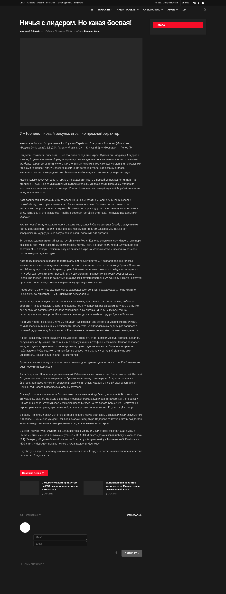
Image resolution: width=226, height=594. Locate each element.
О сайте (40, 3)
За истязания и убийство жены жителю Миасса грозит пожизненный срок (123, 486)
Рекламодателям (64, 3)
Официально (151, 9)
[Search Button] (205, 10)
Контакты (50, 3)
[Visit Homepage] (44, 10)
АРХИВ (171, 9)
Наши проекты (126, 9)
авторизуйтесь (134, 515)
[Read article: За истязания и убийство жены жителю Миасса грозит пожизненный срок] (93, 488)
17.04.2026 (47, 494)
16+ (184, 9)
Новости (104, 9)
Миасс (22, 3)
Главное (88, 31)
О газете (31, 3)
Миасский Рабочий (30, 31)
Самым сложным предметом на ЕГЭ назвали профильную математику (60, 486)
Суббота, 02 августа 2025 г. (59, 31)
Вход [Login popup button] (185, 3)
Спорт (97, 31)
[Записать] (132, 553)
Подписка (78, 3)
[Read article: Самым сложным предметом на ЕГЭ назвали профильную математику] (29, 488)
